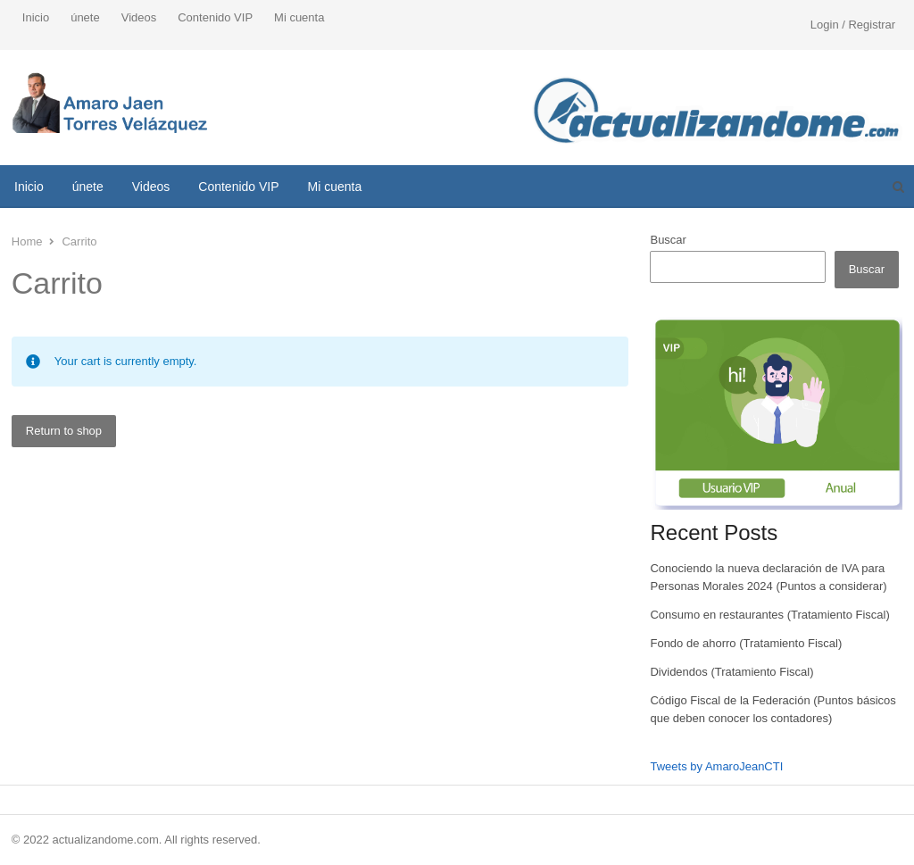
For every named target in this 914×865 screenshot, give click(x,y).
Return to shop (64, 430)
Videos (139, 17)
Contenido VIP (215, 17)
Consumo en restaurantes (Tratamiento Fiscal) (769, 614)
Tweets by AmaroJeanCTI (716, 766)
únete (85, 17)
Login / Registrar (852, 24)
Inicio (35, 17)
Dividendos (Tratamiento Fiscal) (731, 671)
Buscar (668, 239)
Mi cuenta (299, 17)
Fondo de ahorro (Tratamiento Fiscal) (746, 643)
